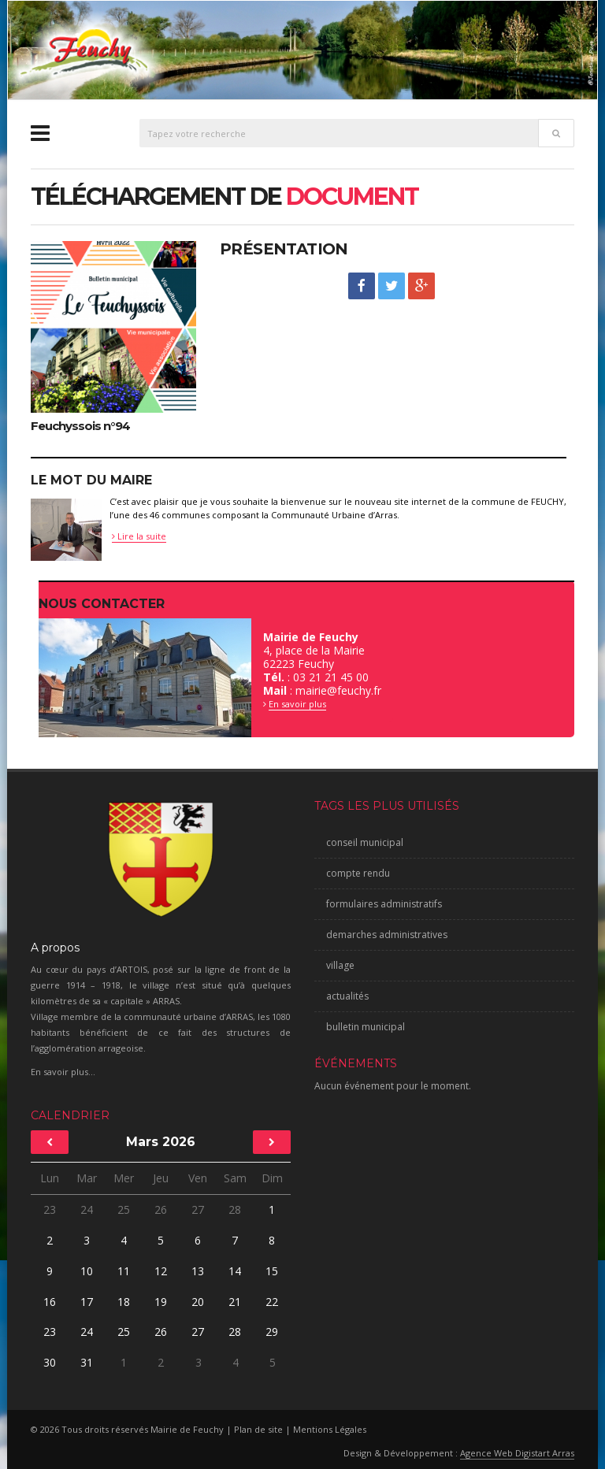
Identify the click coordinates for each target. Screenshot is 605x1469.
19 (160, 1301)
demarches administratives (386, 934)
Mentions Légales (329, 1429)
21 (234, 1301)
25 (123, 1209)
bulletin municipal (365, 1026)
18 (123, 1301)
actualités (347, 996)
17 (86, 1301)
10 (86, 1270)
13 (197, 1270)
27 (197, 1209)
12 (160, 1270)
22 (271, 1301)
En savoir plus (297, 704)
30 (49, 1362)
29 (272, 1331)
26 (160, 1209)
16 (49, 1301)
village (340, 965)
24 (86, 1209)
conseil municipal (364, 842)
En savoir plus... (63, 1072)
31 (86, 1362)
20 (197, 1301)
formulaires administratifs (384, 904)
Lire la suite (139, 536)
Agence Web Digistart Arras (517, 1453)
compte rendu (358, 873)
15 (271, 1270)
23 (49, 1209)
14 (234, 1270)
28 (234, 1209)
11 (123, 1270)
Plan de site (258, 1429)
